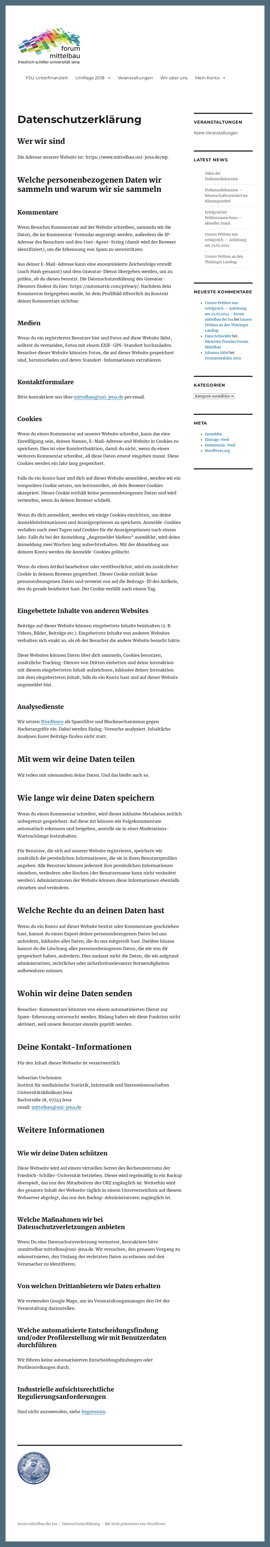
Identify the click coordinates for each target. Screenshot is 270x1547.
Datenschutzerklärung (81, 1524)
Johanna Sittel (217, 353)
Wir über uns (174, 77)
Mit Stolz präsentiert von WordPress (135, 1524)
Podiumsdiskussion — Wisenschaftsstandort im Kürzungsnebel (226, 195)
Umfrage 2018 (89, 77)
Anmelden (213, 434)
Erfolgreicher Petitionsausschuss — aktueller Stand (223, 218)
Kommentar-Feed (220, 445)
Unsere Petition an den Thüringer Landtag (228, 325)
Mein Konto (207, 77)
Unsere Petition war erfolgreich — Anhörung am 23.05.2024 (226, 240)
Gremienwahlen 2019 (223, 358)
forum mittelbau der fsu (37, 1524)
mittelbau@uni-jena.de (98, 397)
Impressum (93, 1411)
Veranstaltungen (135, 77)
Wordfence (52, 721)
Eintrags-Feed (217, 439)
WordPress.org (217, 451)
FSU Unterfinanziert (47, 77)
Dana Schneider (218, 336)
